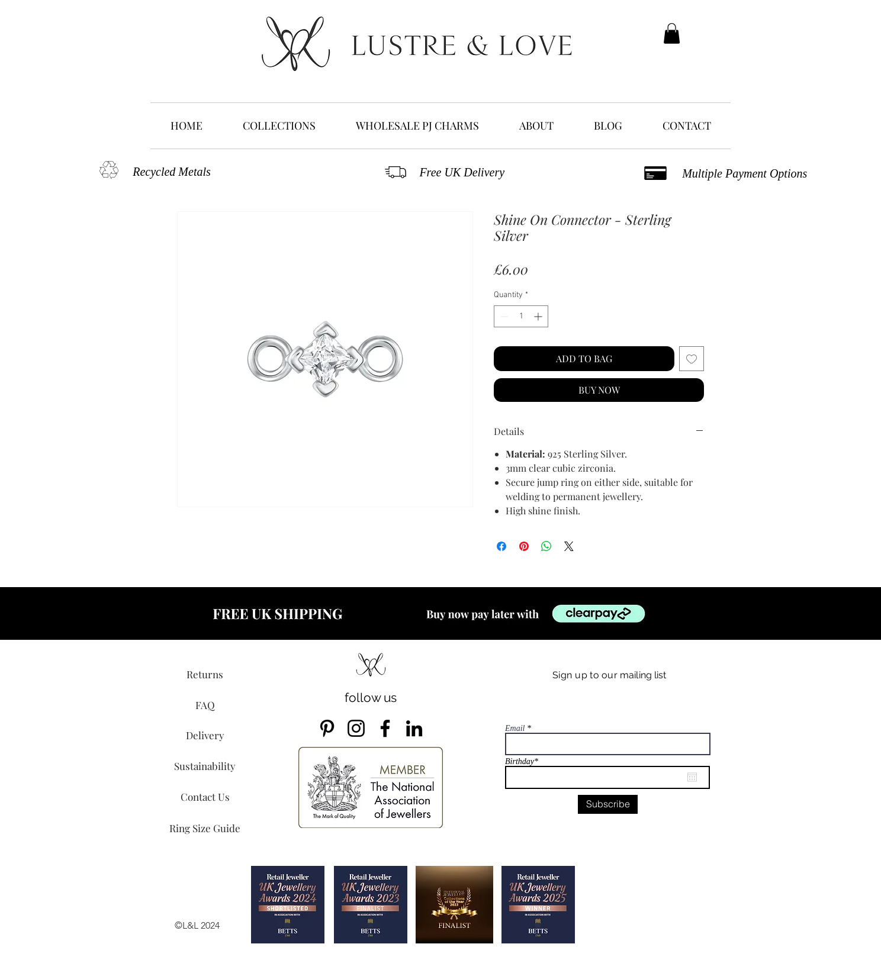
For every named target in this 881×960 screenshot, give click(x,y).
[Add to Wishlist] (691, 358)
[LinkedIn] (414, 728)
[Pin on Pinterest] (524, 546)
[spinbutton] (521, 316)
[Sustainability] (205, 766)
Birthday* (526, 762)
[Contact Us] (205, 796)
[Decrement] (503, 316)
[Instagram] (356, 728)
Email (515, 728)
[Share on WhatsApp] (546, 546)
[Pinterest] (327, 728)
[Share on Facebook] (501, 546)
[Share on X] (569, 546)
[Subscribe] (608, 804)
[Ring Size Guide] (205, 828)
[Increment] (539, 316)
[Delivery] (205, 735)
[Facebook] (385, 728)
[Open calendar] (692, 777)
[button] (671, 33)
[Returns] (205, 674)
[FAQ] (205, 705)
